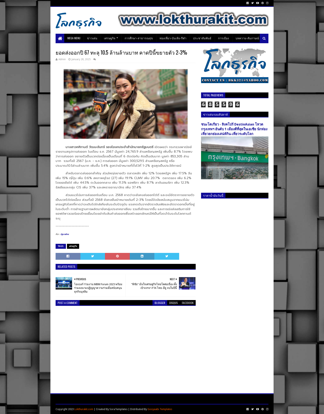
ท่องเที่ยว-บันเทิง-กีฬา (173, 38)
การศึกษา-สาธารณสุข (139, 38)
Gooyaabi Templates (160, 409)
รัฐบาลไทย (65, 234)
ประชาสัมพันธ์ (202, 38)
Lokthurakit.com (83, 409)
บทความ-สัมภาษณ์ (247, 38)
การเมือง (223, 38)
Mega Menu (73, 38)
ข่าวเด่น (92, 38)
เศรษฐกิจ (109, 38)
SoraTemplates (118, 409)
